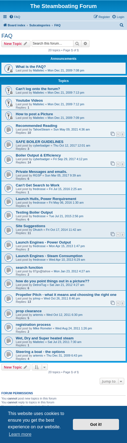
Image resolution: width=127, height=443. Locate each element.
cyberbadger (41, 145)
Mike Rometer (42, 328)
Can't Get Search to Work (37, 185)
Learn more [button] (20, 434)
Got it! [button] (96, 424)
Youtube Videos (29, 100)
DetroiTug (39, 284)
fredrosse (39, 189)
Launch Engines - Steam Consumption (49, 256)
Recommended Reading (36, 126)
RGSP (37, 175)
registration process (33, 324)
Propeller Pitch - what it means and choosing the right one (66, 295)
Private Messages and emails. (41, 172)
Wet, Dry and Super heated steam (44, 338)
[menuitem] (14, 17)
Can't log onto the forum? (38, 89)
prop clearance (29, 311)
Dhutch (38, 229)
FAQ (6, 36)
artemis (38, 314)
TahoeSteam (41, 129)
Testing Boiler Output (34, 212)
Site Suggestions (30, 226)
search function (29, 267)
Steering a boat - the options (40, 352)
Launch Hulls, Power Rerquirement (46, 199)
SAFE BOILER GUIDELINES (40, 142)
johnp (36, 298)
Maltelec (38, 70)
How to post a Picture (34, 114)
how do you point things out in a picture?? (52, 281)
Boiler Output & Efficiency (38, 155)
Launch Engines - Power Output (43, 242)
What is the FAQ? (31, 67)
